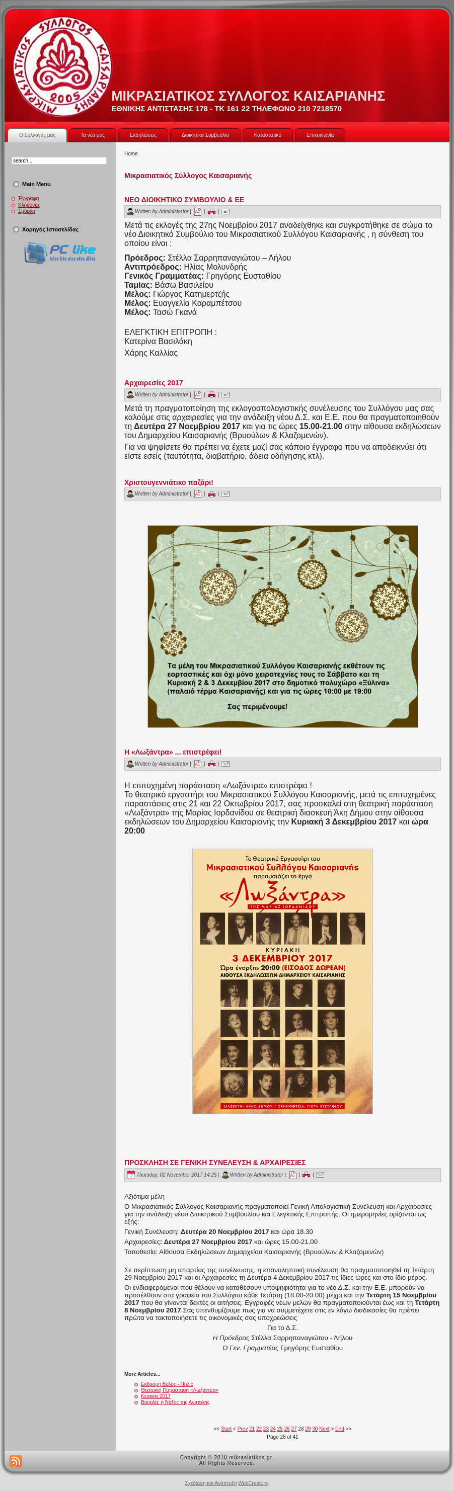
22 (259, 1429)
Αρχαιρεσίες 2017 (153, 383)
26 (287, 1429)
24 (273, 1429)
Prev (243, 1429)
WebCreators (253, 1483)
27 (293, 1429)
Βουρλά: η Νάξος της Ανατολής (175, 1402)
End (339, 1429)
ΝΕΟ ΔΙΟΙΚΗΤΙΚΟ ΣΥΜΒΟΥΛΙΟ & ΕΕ (184, 200)
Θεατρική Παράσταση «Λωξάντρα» (179, 1390)
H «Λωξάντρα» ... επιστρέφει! (172, 752)
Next (324, 1429)
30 (315, 1429)
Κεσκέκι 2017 (156, 1396)
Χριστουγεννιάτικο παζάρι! (168, 482)
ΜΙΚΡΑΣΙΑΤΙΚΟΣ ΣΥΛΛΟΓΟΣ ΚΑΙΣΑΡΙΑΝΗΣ (248, 96)
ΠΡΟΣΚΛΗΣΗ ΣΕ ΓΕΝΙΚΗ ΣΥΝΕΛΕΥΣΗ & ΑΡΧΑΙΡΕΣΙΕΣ (215, 1162)
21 (252, 1429)
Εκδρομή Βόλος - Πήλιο (167, 1384)
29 (308, 1429)
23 (266, 1429)
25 (280, 1429)
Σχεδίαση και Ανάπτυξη (211, 1483)
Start (226, 1429)
